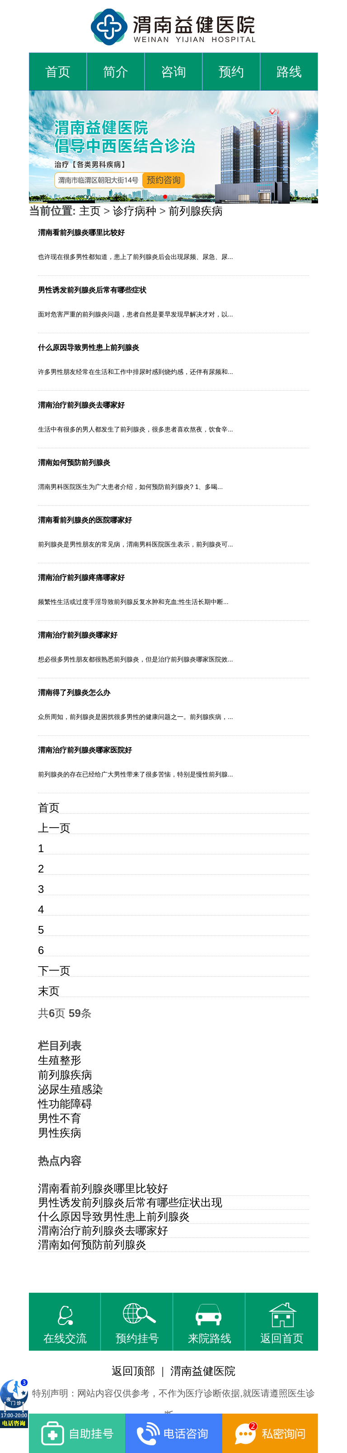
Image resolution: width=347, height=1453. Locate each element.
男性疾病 (59, 1133)
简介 (115, 72)
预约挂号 (137, 1323)
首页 (57, 72)
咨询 (173, 72)
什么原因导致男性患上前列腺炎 (114, 1216)
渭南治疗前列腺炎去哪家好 (103, 1230)
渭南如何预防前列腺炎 (92, 1244)
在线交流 (65, 1323)
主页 (90, 211)
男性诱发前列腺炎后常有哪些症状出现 (130, 1202)
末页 (49, 991)
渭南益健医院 (202, 1371)
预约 (231, 72)
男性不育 (59, 1118)
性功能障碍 (65, 1104)
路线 (289, 72)
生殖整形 (59, 1060)
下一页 (54, 970)
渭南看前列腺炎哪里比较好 (103, 1188)
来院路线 (209, 1323)
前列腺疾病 (196, 211)
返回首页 (282, 1323)
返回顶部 (133, 1371)
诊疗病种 (134, 211)
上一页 (54, 828)
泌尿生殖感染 (70, 1089)
